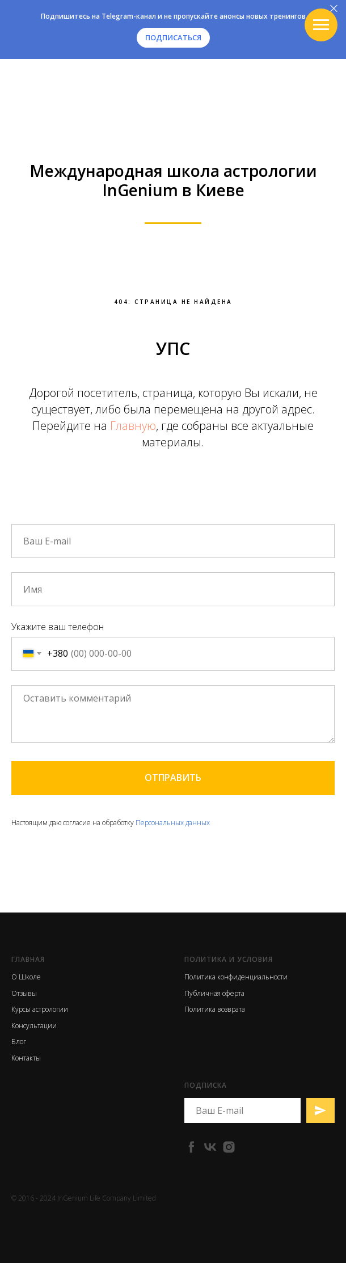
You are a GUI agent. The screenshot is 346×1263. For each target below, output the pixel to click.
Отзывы (24, 993)
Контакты (26, 1058)
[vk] (210, 1147)
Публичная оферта (214, 993)
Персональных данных (173, 822)
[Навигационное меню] (321, 25)
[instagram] (229, 1147)
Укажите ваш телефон (57, 626)
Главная (28, 959)
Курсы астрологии (39, 1009)
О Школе (26, 977)
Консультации (34, 1025)
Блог (18, 1041)
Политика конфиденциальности (236, 977)
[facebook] (191, 1147)
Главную (133, 425)
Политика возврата (214, 1009)
